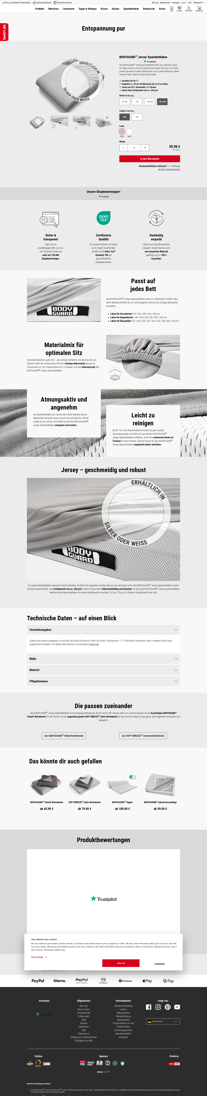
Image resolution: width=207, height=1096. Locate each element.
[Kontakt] (179, 9)
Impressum (84, 1025)
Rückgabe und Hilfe (84, 1039)
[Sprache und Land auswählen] (174, 1020)
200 (124, 117)
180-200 (162, 102)
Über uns (155, 3)
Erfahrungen (83, 1015)
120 (137, 102)
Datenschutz (84, 1032)
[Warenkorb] (199, 9)
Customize (160, 1089)
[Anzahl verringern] (123, 147)
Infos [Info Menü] (183, 3)
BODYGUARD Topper (122, 800)
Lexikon (123, 1008)
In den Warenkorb (149, 158)
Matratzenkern (123, 1011)
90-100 (124, 102)
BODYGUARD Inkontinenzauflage (160, 800)
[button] (115, 9)
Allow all (121, 1089)
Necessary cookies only (54, 1075)
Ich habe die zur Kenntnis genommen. (59, 968)
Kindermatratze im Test (123, 1021)
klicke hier (94, 644)
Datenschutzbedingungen (53, 968)
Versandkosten (84, 1011)
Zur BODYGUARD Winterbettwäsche (64, 736)
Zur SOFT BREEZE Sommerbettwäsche (143, 736)
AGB (84, 1028)
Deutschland (155, 1020)
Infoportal (123, 1035)
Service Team (84, 1008)
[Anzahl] (134, 147)
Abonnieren (166, 963)
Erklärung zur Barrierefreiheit (84, 1035)
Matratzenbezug (123, 1015)
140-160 (150, 102)
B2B (84, 1018)
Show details (37, 1083)
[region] (70, 92)
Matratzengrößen (123, 1032)
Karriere (83, 1021)
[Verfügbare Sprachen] (199, 2)
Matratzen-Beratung (123, 1004)
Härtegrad (175, 3)
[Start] (172, 9)
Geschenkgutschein (123, 1028)
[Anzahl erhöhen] (145, 147)
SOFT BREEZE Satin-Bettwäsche (85, 800)
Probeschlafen (123, 1025)
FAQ (189, 3)
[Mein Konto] (188, 9)
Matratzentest (165, 3)
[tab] (65, 759)
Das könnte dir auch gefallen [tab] (65, 760)
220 (137, 117)
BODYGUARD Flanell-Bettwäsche (46, 800)
